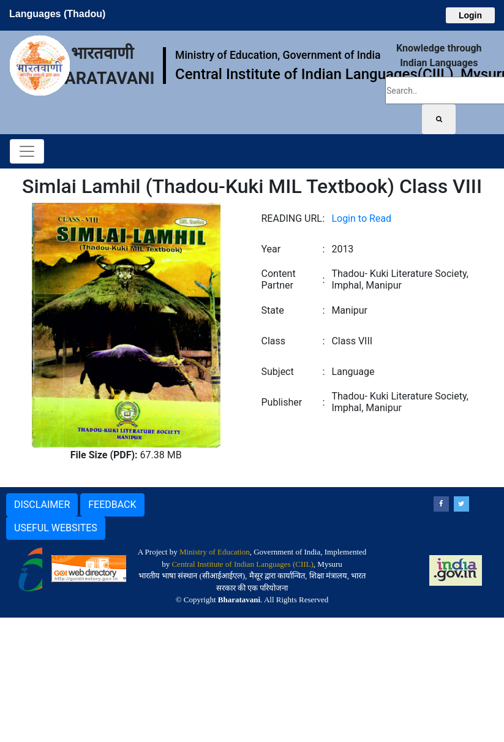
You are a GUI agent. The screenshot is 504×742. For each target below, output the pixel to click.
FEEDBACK (112, 504)
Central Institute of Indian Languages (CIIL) (242, 564)
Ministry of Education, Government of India (277, 55)
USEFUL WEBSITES (55, 528)
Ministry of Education (214, 551)
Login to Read (361, 218)
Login (470, 15)
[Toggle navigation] (27, 151)
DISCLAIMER (42, 504)
